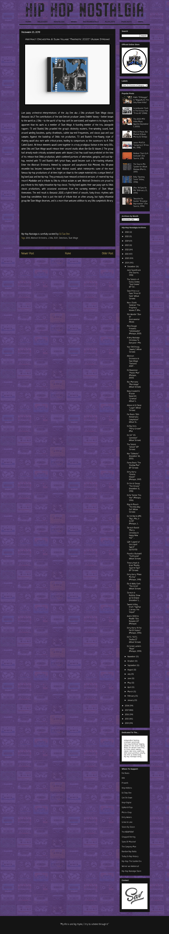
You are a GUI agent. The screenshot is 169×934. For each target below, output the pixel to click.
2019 (28, 238)
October (131, 661)
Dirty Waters (127, 817)
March (130, 692)
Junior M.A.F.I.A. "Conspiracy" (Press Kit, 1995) (141, 145)
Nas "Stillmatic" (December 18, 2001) (133, 456)
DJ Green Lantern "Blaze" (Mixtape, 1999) (134, 648)
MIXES (74, 22)
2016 (127, 715)
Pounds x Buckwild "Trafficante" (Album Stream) (134, 556)
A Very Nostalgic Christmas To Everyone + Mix (134, 340)
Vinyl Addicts (127, 788)
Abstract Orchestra (39, 238)
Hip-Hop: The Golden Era (131, 861)
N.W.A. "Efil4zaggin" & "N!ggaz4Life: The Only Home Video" (141, 100)
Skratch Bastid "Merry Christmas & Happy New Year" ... (133, 533)
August (130, 670)
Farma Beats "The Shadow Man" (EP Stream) (134, 465)
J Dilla (50, 238)
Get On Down (127, 798)
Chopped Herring (128, 837)
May (130, 683)
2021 (127, 254)
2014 (127, 723)
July (129, 674)
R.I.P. (56, 238)
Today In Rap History (130, 856)
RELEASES (42, 22)
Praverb (125, 783)
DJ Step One (126, 793)
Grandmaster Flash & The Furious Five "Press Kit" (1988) (140, 111)
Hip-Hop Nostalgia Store (131, 871)
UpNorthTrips (127, 807)
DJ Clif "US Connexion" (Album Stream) (134, 437)
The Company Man (129, 847)
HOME (28, 22)
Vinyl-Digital (126, 803)
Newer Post (27, 253)
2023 (127, 245)
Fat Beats (125, 773)
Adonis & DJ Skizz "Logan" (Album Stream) (134, 408)
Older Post (107, 253)
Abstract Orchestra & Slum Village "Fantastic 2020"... (133, 361)
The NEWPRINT (128, 832)
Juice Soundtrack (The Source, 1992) (134, 272)
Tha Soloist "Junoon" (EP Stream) (133, 447)
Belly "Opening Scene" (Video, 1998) (139, 179)
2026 (127, 232)
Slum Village (73, 238)
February (131, 696)
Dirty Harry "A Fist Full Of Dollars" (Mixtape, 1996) (134, 630)
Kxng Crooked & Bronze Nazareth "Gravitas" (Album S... (133, 396)
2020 (127, 258)
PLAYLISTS (110, 22)
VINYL (140, 22)
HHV (123, 778)
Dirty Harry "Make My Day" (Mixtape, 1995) (134, 577)
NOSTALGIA (59, 22)
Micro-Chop (127, 812)
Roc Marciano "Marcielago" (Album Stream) (134, 384)
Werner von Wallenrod (130, 866)
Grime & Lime (127, 822)
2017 (127, 710)
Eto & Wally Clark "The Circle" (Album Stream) (134, 586)
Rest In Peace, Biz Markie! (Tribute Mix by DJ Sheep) (140, 134)
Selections (63, 238)
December (132, 267)
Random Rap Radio (129, 852)
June (130, 678)
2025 (127, 236)
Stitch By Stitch (128, 827)
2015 (127, 719)
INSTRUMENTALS (91, 22)
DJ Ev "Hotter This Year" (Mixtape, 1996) (134, 497)
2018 (127, 706)
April (130, 687)
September (132, 665)
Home (68, 253)
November (132, 657)
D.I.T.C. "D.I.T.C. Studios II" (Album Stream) (134, 639)
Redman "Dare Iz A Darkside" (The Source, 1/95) (140, 156)
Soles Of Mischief (129, 842)
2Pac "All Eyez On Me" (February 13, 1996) (140, 190)
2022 (127, 250)
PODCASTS (126, 22)
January (131, 700)
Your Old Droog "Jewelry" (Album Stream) (134, 349)
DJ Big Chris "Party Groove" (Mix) (134, 428)
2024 (127, 241)
